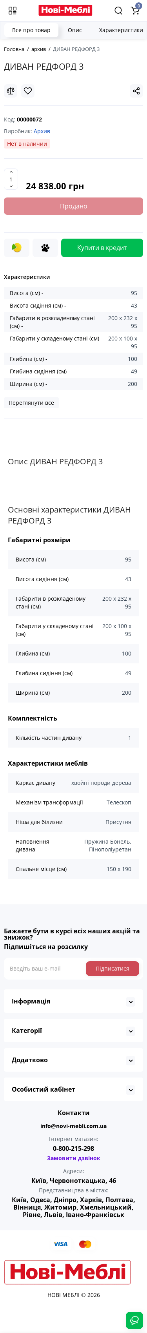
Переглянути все (31, 402)
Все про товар (31, 30)
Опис (75, 30)
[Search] (118, 10)
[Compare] (10, 91)
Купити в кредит (102, 247)
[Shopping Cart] (135, 10)
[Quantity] (11, 179)
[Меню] (12, 10)
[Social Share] (136, 91)
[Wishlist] (27, 91)
